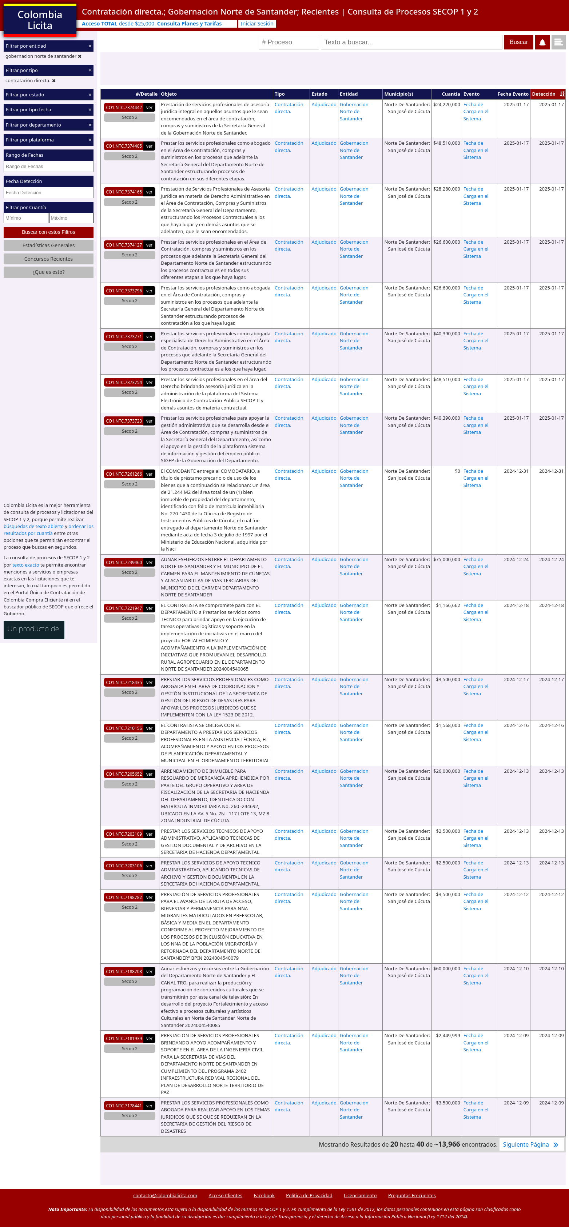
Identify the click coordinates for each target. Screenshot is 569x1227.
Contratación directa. (289, 108)
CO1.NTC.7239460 (124, 562)
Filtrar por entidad (26, 46)
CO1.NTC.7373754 (124, 382)
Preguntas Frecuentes (412, 1195)
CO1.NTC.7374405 (124, 146)
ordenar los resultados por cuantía (48, 529)
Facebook (264, 1195)
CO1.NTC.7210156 (124, 728)
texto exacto (25, 564)
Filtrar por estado (25, 94)
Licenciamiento (360, 1195)
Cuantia (451, 94)
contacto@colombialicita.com (165, 1195)
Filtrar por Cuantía (26, 207)
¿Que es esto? (48, 271)
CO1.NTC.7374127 (124, 245)
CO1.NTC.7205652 (124, 774)
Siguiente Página (531, 1144)
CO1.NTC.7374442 (124, 107)
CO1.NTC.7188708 (124, 971)
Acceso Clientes (225, 1195)
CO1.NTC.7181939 (124, 1038)
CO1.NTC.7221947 (124, 608)
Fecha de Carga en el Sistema (476, 111)
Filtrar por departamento (33, 124)
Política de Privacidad (309, 1195)
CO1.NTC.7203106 (124, 865)
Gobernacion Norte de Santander (354, 111)
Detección (544, 94)
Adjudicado (323, 104)
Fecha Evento (513, 94)
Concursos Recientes (48, 258)
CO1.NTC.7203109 (124, 834)
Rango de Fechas (24, 155)
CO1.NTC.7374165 (124, 192)
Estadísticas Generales (49, 245)
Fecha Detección (24, 181)
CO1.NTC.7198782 (124, 897)
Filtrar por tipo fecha (28, 109)
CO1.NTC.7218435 (124, 682)
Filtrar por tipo (22, 70)
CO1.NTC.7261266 (124, 474)
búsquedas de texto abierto (34, 526)
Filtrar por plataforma (30, 139)
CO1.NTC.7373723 (124, 421)
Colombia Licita (39, 20)
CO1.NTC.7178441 (124, 1105)
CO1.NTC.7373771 (124, 336)
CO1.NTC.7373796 (124, 290)
